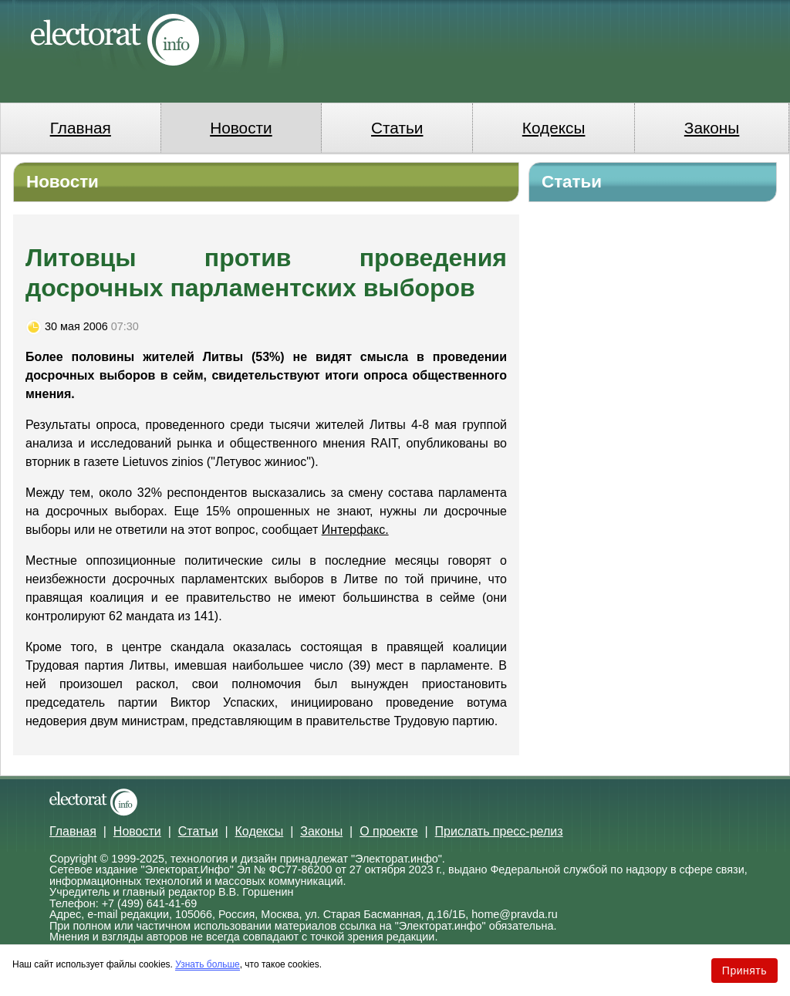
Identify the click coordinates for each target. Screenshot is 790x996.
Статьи (397, 128)
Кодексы (554, 128)
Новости (241, 128)
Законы (711, 128)
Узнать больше (207, 964)
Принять (744, 970)
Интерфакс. (355, 529)
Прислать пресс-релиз (499, 831)
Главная (80, 128)
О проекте (388, 831)
